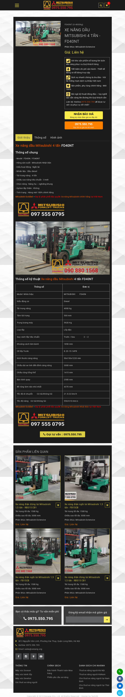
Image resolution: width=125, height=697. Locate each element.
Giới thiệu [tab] (23, 139)
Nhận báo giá (84, 115)
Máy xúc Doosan (23, 670)
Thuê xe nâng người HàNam (92, 674)
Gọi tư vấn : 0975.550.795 (62, 436)
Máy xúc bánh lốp (23, 674)
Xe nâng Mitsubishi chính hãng (75, 198)
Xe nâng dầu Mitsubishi (57, 281)
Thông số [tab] (40, 139)
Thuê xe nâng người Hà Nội (92, 670)
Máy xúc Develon (23, 678)
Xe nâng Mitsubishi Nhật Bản (75, 408)
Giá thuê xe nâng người (26, 682)
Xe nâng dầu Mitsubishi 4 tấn (37, 147)
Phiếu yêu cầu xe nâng (57, 677)
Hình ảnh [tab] (56, 139)
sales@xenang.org (33, 649)
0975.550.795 (88, 102)
